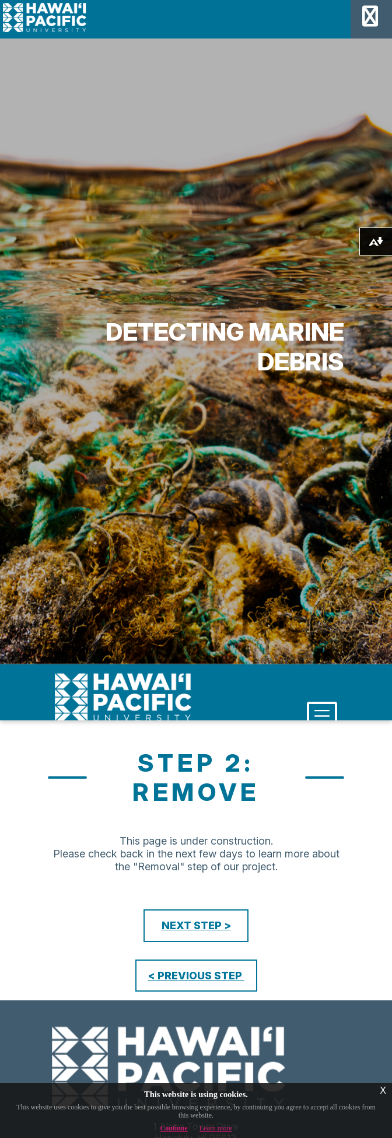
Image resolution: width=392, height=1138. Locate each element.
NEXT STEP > (196, 925)
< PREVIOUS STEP (196, 975)
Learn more (216, 1128)
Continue (174, 1128)
